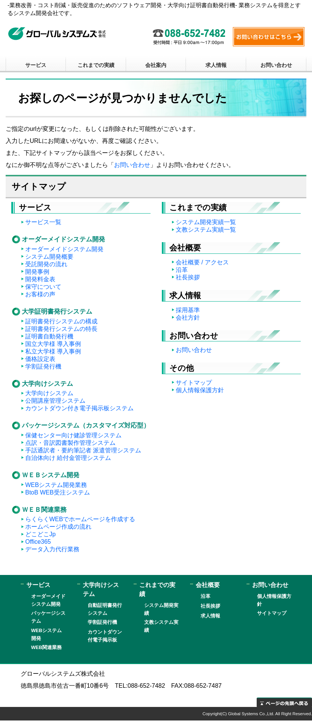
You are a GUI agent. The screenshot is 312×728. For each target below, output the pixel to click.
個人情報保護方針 (200, 390)
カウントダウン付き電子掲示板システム (79, 408)
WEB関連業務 (46, 647)
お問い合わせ (276, 65)
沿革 (182, 270)
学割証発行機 (43, 366)
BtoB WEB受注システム (57, 492)
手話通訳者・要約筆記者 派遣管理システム (83, 450)
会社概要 (208, 585)
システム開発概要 (49, 256)
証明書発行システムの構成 (61, 321)
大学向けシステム (49, 393)
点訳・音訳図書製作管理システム (70, 443)
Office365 (38, 541)
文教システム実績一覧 (206, 229)
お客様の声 (40, 294)
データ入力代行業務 (52, 549)
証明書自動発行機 (49, 336)
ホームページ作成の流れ (58, 526)
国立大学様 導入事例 (53, 344)
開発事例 (37, 271)
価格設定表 (40, 359)
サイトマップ (194, 382)
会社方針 (188, 317)
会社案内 (155, 65)
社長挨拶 (188, 277)
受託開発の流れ (46, 264)
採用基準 (188, 310)
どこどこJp (40, 534)
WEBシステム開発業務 (56, 485)
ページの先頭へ (284, 702)
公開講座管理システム (55, 400)
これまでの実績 (96, 65)
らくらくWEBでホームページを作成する (80, 519)
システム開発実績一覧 (206, 222)
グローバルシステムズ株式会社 (57, 34)
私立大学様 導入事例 (53, 351)
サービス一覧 (43, 222)
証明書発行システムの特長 (61, 329)
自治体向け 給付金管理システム (68, 458)
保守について (43, 287)
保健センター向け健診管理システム (73, 435)
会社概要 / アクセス (202, 262)
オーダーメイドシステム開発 (64, 249)
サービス (35, 65)
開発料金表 (40, 279)
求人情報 (216, 65)
